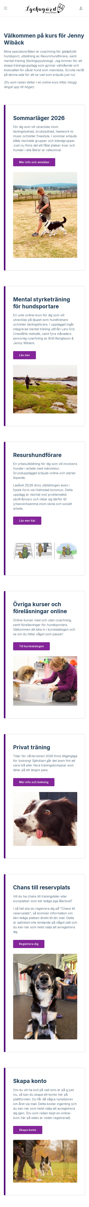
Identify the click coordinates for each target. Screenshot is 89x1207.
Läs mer (24, 355)
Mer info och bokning (33, 782)
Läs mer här (27, 520)
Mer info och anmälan (34, 162)
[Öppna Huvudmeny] (5, 8)
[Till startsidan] (44, 8)
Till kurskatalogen (31, 646)
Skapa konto (27, 1130)
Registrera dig (28, 944)
